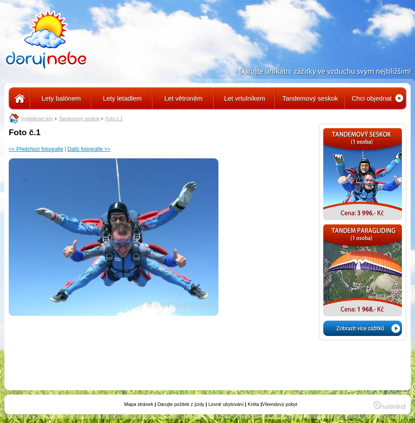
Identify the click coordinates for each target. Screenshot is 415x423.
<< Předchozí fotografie (36, 149)
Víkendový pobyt (279, 404)
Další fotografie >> (89, 149)
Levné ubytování (226, 404)
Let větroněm (183, 98)
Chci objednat (372, 98)
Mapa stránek (138, 404)
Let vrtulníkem (244, 98)
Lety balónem (61, 98)
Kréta (253, 404)
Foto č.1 (114, 118)
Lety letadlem (122, 98)
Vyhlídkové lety (37, 118)
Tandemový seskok (310, 98)
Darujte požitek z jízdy (180, 404)
